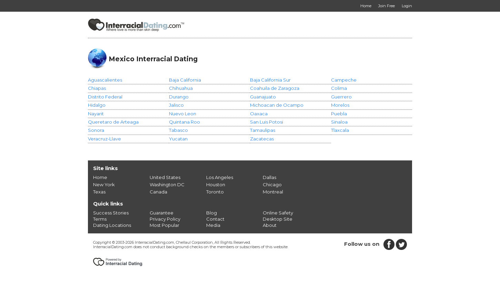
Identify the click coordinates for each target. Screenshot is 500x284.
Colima (339, 88)
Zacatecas (262, 138)
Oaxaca (259, 113)
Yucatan (178, 138)
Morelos (340, 105)
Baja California (185, 80)
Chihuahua (181, 88)
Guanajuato (263, 96)
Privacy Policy (165, 219)
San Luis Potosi (266, 122)
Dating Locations (112, 225)
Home (100, 177)
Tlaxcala (340, 130)
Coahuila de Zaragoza (274, 88)
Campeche (344, 80)
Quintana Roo (184, 122)
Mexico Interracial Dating (153, 59)
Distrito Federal (105, 96)
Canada (158, 191)
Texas (99, 191)
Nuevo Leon (182, 113)
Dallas (269, 177)
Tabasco (178, 130)
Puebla (339, 113)
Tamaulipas (262, 130)
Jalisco (176, 105)
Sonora (96, 130)
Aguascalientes (105, 80)
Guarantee (161, 212)
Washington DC (167, 184)
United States (165, 177)
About (270, 225)
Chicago (272, 184)
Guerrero (341, 96)
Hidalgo (97, 105)
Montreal (273, 191)
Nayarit (96, 113)
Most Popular (164, 225)
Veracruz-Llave (104, 138)
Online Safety (278, 212)
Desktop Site (277, 219)
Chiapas (97, 88)
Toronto (215, 191)
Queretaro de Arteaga (113, 122)
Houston (215, 184)
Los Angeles (219, 177)
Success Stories (111, 212)
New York (104, 184)
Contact (215, 219)
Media (213, 225)
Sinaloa (339, 122)
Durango (179, 96)
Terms (100, 219)
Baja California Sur (270, 80)
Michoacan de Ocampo (276, 105)
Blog (211, 212)
